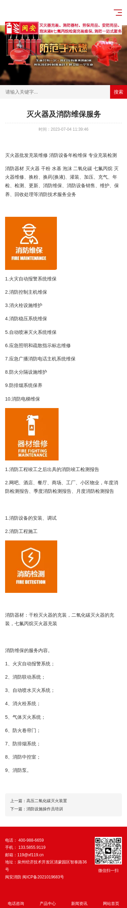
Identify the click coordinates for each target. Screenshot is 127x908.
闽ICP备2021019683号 (43, 877)
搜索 (118, 92)
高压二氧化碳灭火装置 (46, 800)
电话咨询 (16, 899)
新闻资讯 (80, 899)
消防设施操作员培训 (44, 809)
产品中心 (48, 899)
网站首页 (111, 899)
